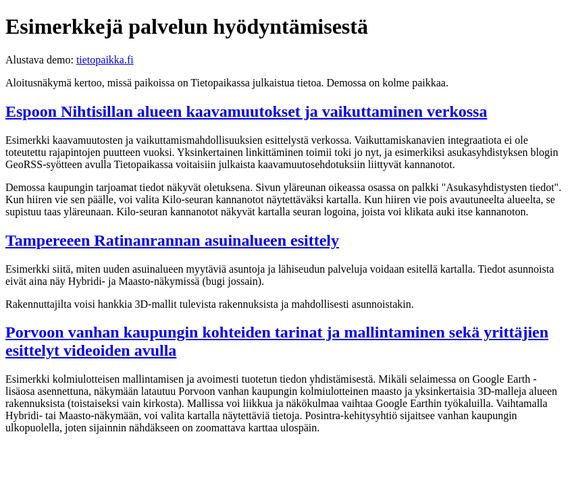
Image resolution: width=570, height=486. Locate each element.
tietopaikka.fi (105, 59)
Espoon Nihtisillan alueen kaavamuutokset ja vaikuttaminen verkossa (246, 111)
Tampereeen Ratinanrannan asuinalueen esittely (172, 240)
